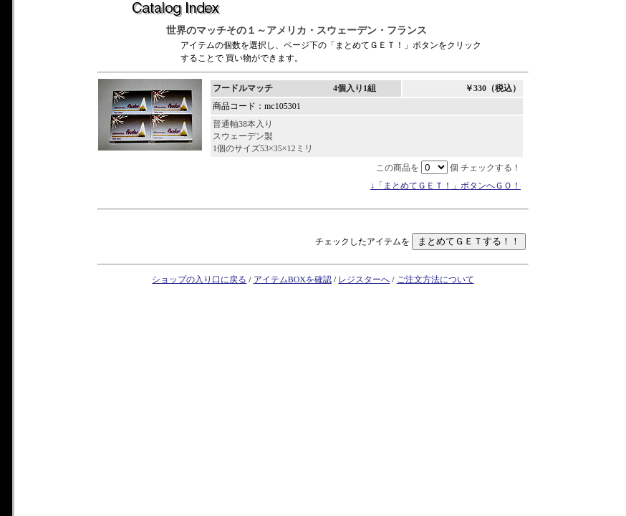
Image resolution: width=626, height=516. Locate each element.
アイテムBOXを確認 (293, 279)
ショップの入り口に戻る (199, 279)
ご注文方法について (435, 279)
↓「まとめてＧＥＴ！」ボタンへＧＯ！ (445, 186)
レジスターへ (364, 279)
